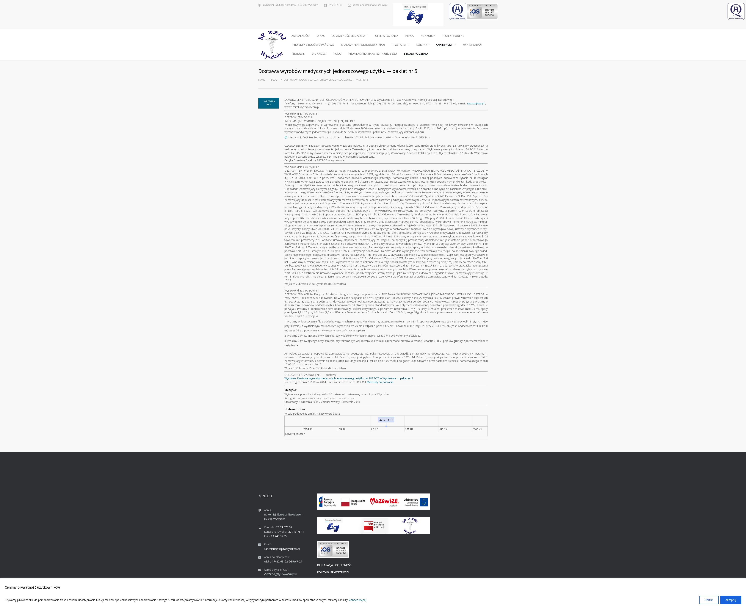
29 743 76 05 (279, 536)
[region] (373, 593)
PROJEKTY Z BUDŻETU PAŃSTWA (313, 44)
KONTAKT (422, 44)
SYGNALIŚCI (319, 53)
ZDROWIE (298, 53)
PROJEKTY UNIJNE (453, 35)
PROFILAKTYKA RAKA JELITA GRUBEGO (372, 53)
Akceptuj (730, 600)
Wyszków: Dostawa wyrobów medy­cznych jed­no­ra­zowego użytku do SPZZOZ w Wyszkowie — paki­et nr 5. (348, 378)
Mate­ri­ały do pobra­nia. (380, 382)
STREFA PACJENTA (386, 35)
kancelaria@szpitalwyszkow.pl (370, 5)
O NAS (321, 35)
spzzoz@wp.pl (475, 103)
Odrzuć (709, 600)
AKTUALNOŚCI (300, 35)
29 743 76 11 (296, 531)
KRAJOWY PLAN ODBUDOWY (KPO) (363, 44)
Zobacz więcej (357, 600)
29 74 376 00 (335, 5)
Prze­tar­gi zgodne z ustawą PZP (317, 398)
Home (261, 79)
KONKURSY (428, 35)
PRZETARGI (399, 44)
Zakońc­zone (346, 398)
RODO (337, 53)
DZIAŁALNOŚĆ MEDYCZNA (348, 35)
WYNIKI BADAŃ (472, 44)
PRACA (409, 35)
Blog (274, 79)
